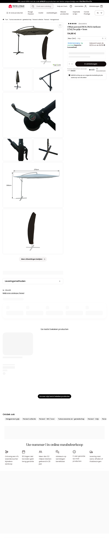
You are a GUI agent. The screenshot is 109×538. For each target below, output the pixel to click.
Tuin (6, 19)
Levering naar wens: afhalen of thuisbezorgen (96, 459)
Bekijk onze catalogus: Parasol (13, 293)
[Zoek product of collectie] (32, 6)
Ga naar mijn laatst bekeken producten (54, 396)
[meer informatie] (104, 45)
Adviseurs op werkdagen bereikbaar (61, 459)
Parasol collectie (38, 19)
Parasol (46, 19)
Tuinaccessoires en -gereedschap (20, 19)
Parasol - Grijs (93, 419)
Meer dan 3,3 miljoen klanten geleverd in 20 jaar (45, 460)
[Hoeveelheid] (70, 63)
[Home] (3, 19)
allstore (73, 70)
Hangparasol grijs (12, 419)
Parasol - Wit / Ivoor (47, 419)
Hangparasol (54, 19)
